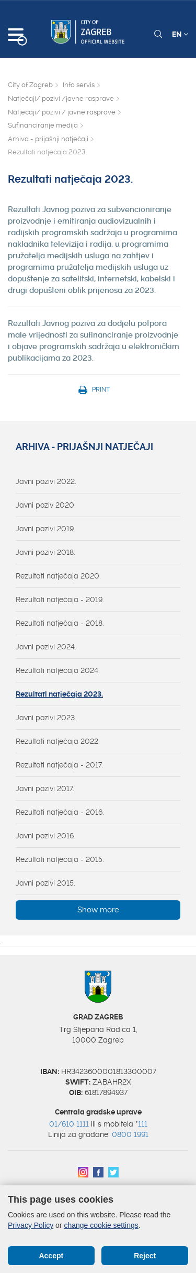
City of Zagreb (30, 85)
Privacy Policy (30, 1225)
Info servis (79, 85)
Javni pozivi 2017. (45, 788)
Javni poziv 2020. (46, 505)
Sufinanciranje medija (43, 125)
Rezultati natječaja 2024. (58, 670)
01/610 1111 (69, 1124)
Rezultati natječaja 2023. (59, 694)
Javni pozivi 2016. (45, 836)
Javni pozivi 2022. (46, 481)
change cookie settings (101, 1225)
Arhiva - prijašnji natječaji (48, 139)
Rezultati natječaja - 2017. (59, 765)
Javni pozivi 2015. (45, 883)
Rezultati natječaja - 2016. (60, 812)
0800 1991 (130, 1134)
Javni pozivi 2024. (46, 647)
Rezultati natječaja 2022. (58, 741)
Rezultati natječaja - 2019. (60, 599)
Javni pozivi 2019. (45, 528)
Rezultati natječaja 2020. (58, 576)
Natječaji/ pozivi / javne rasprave (62, 112)
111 (142, 1124)
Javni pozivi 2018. (45, 552)
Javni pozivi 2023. (46, 717)
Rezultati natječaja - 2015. (60, 859)
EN (180, 34)
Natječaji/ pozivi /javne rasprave (61, 98)
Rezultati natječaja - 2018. (60, 623)
